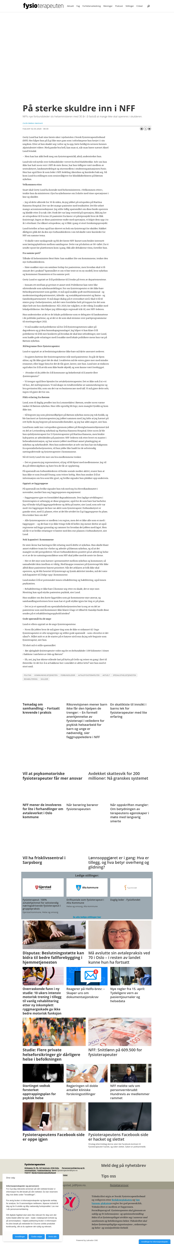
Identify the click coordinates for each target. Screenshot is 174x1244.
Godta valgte (36, 1237)
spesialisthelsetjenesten (124, 675)
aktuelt (106, 675)
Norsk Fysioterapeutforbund (44, 1173)
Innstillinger (20, 1237)
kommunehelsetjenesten (46, 675)
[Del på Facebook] (141, 129)
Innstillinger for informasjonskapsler (154, 1242)
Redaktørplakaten (122, 1200)
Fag (78, 6)
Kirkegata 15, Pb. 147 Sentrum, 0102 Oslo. (42, 1168)
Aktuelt (70, 6)
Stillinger (130, 6)
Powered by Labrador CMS (87, 1240)
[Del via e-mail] (149, 129)
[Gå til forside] (43, 6)
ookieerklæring (44, 1170)
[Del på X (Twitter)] (145, 129)
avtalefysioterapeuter (88, 675)
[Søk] (148, 6)
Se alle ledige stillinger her (87, 917)
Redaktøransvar (119, 1185)
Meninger (108, 6)
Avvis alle (52, 1237)
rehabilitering (31, 679)
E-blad (139, 6)
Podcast (119, 6)
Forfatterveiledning (92, 6)
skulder (44, 679)
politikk (27, 675)
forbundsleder (68, 675)
